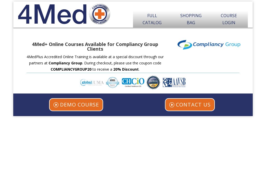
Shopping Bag (191, 19)
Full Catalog (152, 19)
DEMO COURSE (79, 104)
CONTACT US (193, 104)
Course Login (229, 19)
